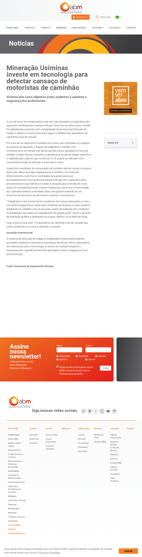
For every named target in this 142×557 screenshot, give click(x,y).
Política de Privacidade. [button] (48, 552)
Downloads (83, 447)
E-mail (98, 348)
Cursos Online (52, 435)
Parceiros (34, 435)
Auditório (114, 454)
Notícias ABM (100, 442)
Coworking (115, 474)
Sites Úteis (82, 451)
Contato (131, 28)
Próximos (34, 443)
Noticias (97, 28)
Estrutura (12, 496)
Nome (69, 348)
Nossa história (14, 450)
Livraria (81, 435)
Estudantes (13, 521)
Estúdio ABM (115, 463)
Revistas (81, 439)
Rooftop (113, 459)
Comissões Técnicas (17, 500)
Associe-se (79, 17)
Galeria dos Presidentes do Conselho (14, 489)
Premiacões (13, 509)
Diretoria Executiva (16, 482)
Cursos (45, 28)
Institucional (13, 435)
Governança (13, 471)
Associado (63, 356)
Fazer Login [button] (103, 17)
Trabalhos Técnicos (16, 517)
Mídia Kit (120, 142)
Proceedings (83, 443)
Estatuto (11, 529)
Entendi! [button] (128, 551)
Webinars (61, 28)
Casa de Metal (14, 525)
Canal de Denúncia (16, 533)
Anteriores (34, 439)
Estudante (82, 356)
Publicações (78, 28)
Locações (114, 28)
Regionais (12, 504)
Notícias (100, 356)
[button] (118, 17)
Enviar (105, 368)
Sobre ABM (12, 28)
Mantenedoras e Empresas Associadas (15, 464)
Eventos (29, 28)
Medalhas (12, 513)
